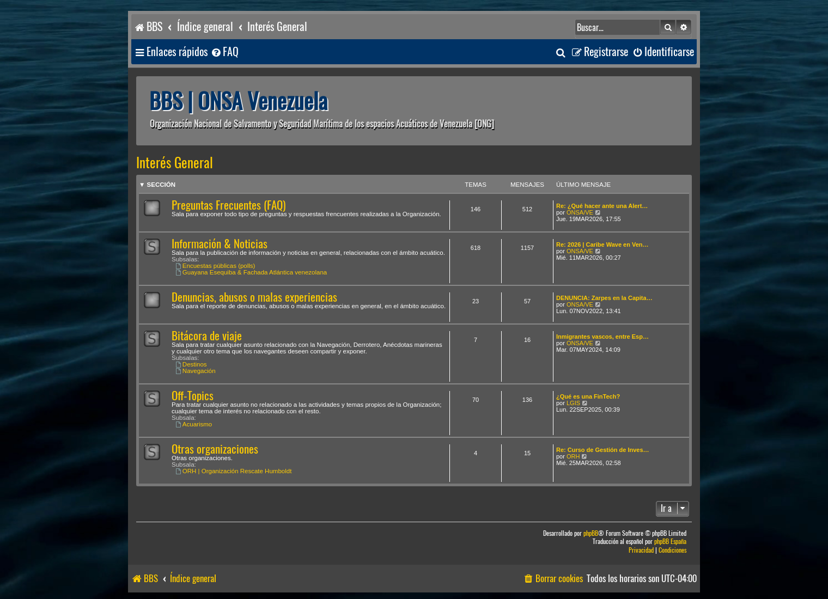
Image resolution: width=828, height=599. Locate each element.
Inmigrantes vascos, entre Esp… (602, 336)
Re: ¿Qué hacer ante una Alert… (602, 206)
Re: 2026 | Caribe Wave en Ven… (602, 244)
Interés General (174, 163)
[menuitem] (224, 52)
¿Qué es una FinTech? (588, 396)
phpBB (590, 533)
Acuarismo (193, 424)
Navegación (195, 371)
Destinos (191, 364)
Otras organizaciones (215, 449)
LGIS (573, 403)
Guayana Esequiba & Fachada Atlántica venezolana (251, 272)
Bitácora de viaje (207, 336)
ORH (573, 456)
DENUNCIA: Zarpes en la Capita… (604, 298)
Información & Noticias (219, 244)
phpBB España (670, 541)
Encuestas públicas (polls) (215, 265)
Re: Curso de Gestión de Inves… (602, 450)
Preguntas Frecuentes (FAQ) (228, 205)
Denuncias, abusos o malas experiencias (254, 297)
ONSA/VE (580, 212)
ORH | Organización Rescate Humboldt (233, 471)
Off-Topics (193, 396)
